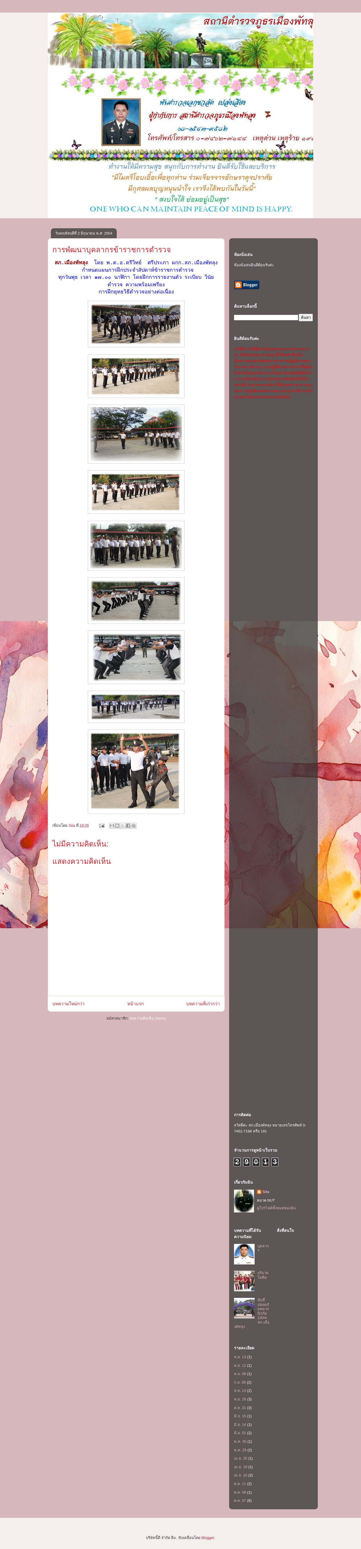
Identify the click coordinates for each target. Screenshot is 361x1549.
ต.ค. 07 (240, 1500)
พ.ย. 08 (240, 1374)
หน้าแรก (135, 1003)
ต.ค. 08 (240, 1492)
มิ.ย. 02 (240, 1433)
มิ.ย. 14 (240, 1424)
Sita (266, 1192)
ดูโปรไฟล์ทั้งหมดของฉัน (276, 1208)
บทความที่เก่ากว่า (203, 1003)
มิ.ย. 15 (240, 1416)
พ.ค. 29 (240, 1450)
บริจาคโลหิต (263, 1275)
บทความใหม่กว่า (68, 1003)
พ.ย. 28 (240, 1399)
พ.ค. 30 (240, 1441)
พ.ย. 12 (240, 1365)
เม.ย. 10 (240, 1475)
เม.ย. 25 (240, 1458)
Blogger (207, 1538)
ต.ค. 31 (240, 1408)
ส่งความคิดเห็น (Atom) (148, 1018)
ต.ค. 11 (240, 1484)
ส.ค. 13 (240, 1390)
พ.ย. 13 (240, 1357)
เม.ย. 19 (240, 1467)
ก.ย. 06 (240, 1382)
